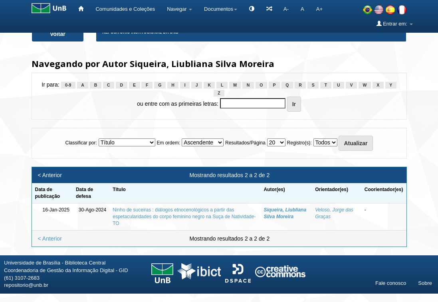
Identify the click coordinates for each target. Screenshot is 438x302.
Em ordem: (168, 143)
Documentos (220, 9)
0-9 (68, 85)
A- (286, 9)
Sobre (425, 283)
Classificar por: (81, 143)
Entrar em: (395, 23)
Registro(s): (299, 143)
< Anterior (50, 175)
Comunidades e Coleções (125, 9)
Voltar (57, 34)
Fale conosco (390, 283)
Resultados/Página (245, 143)
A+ (319, 9)
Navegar (179, 9)
